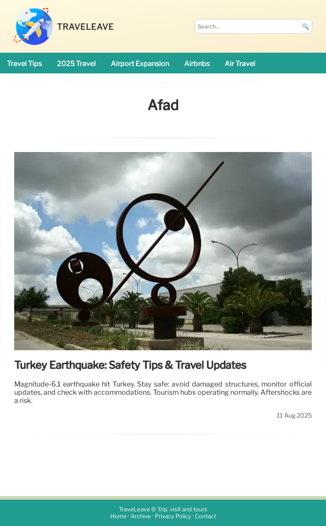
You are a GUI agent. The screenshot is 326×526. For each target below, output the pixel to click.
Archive (141, 516)
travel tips (24, 64)
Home (118, 516)
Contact (205, 516)
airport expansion (140, 64)
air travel (240, 64)
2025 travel (76, 64)
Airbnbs (197, 64)
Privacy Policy (173, 516)
